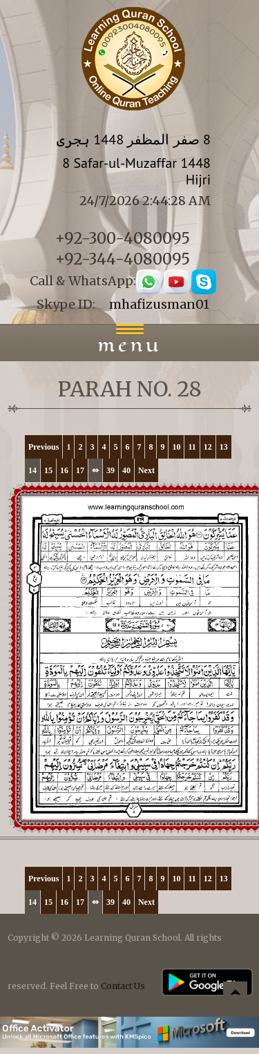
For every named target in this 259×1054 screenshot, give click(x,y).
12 (208, 447)
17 (80, 470)
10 (176, 447)
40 (126, 470)
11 (191, 447)
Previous (43, 447)
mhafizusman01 (159, 304)
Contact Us (123, 986)
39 (110, 470)
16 (64, 470)
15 (48, 470)
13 (224, 447)
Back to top (235, 996)
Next (146, 470)
